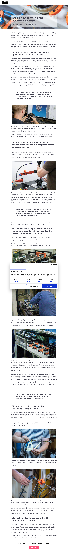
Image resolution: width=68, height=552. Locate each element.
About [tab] (50, 268)
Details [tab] (34, 268)
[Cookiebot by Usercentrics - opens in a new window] (52, 264)
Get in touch (34, 547)
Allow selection (34, 286)
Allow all (49, 286)
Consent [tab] (18, 268)
